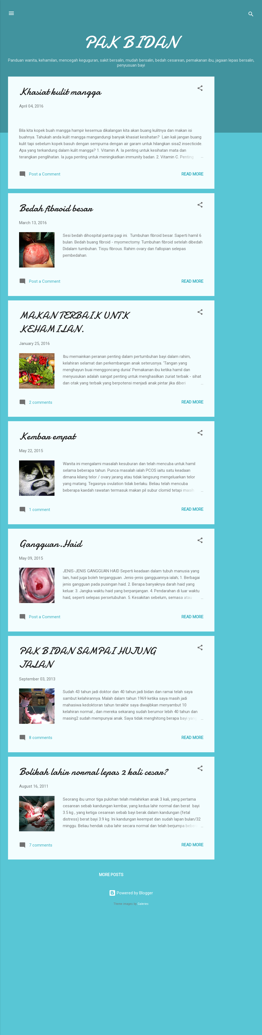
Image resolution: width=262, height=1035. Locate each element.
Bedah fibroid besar (55, 325)
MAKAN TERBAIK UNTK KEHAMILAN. (74, 438)
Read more (192, 290)
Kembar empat (47, 553)
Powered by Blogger (131, 1009)
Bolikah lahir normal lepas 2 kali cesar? (93, 888)
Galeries (143, 1020)
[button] (200, 89)
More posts (111, 991)
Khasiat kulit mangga (60, 91)
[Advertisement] (236, 159)
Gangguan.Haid (50, 660)
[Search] (251, 15)
